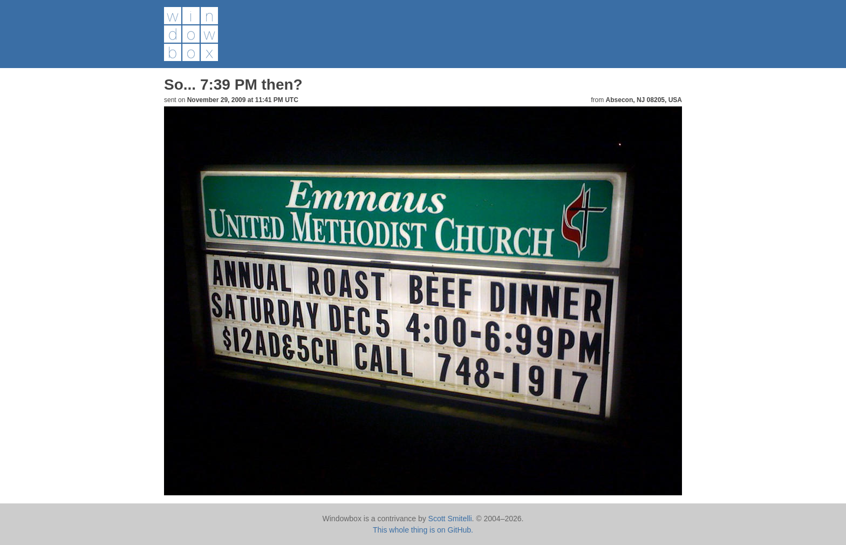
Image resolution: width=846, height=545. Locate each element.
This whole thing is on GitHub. (423, 530)
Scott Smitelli (450, 518)
